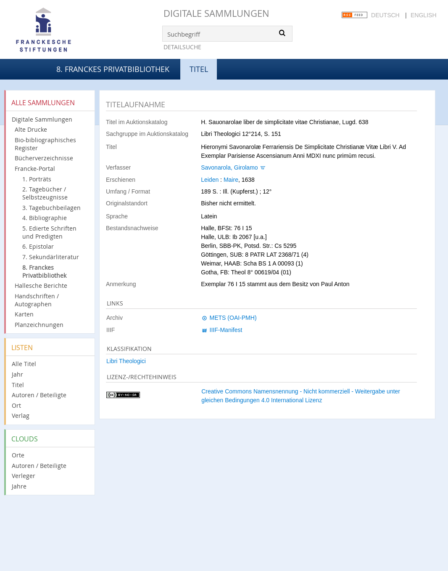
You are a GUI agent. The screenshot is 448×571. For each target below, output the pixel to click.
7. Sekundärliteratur (50, 257)
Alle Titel (24, 364)
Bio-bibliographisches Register (45, 144)
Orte (18, 455)
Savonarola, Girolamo (229, 167)
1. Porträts (36, 179)
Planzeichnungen (39, 325)
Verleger (23, 476)
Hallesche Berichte (41, 285)
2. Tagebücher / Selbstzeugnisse (45, 193)
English (423, 15)
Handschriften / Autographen (37, 300)
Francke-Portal (35, 169)
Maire (231, 179)
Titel (18, 385)
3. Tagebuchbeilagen (51, 208)
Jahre (19, 486)
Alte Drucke (31, 129)
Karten (24, 314)
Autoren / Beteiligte (39, 395)
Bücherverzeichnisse (44, 158)
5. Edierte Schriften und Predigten (49, 232)
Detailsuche (182, 47)
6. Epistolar (38, 246)
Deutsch (385, 15)
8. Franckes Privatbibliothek (112, 69)
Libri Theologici (126, 361)
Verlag (20, 416)
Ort (16, 405)
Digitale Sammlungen (216, 13)
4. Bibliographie (44, 218)
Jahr (17, 374)
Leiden (210, 179)
